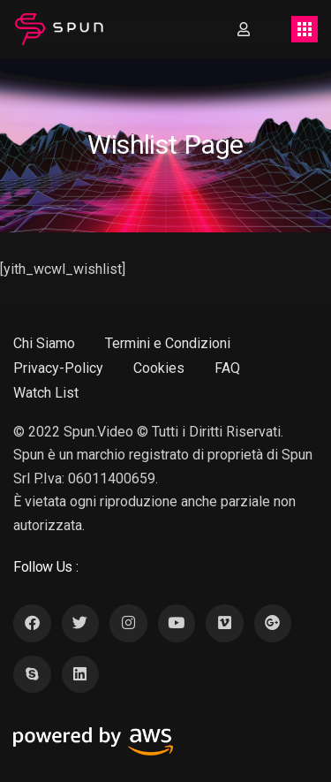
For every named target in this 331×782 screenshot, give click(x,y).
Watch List (46, 392)
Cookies (158, 368)
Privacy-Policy (58, 368)
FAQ (227, 368)
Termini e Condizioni (167, 343)
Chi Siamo (44, 343)
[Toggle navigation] (304, 29)
